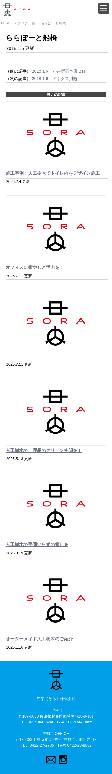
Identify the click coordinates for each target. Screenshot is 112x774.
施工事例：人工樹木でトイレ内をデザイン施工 (53, 173)
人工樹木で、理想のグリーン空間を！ (44, 450)
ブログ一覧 (26, 23)
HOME (6, 23)
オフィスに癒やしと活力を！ (35, 267)
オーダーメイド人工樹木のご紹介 (39, 638)
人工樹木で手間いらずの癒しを (37, 544)
